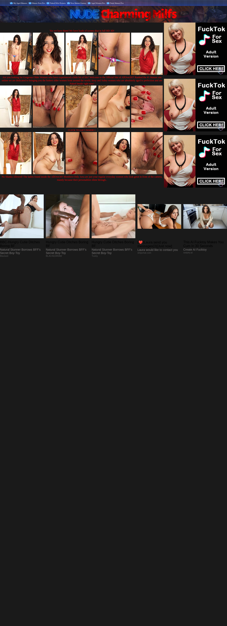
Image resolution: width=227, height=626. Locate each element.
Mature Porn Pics (38, 3)
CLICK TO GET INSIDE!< (82, 130)
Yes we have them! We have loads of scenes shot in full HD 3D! (82, 30)
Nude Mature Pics (117, 3)
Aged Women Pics (98, 3)
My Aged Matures (20, 3)
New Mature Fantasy (78, 3)
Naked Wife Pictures (58, 3)
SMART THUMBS (120, 540)
